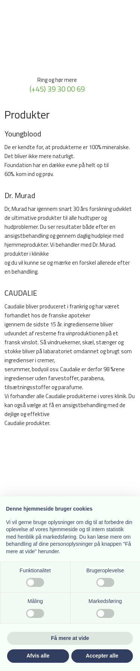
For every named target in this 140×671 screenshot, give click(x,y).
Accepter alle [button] (102, 656)
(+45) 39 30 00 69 (57, 89)
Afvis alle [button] (38, 656)
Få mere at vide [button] (70, 638)
